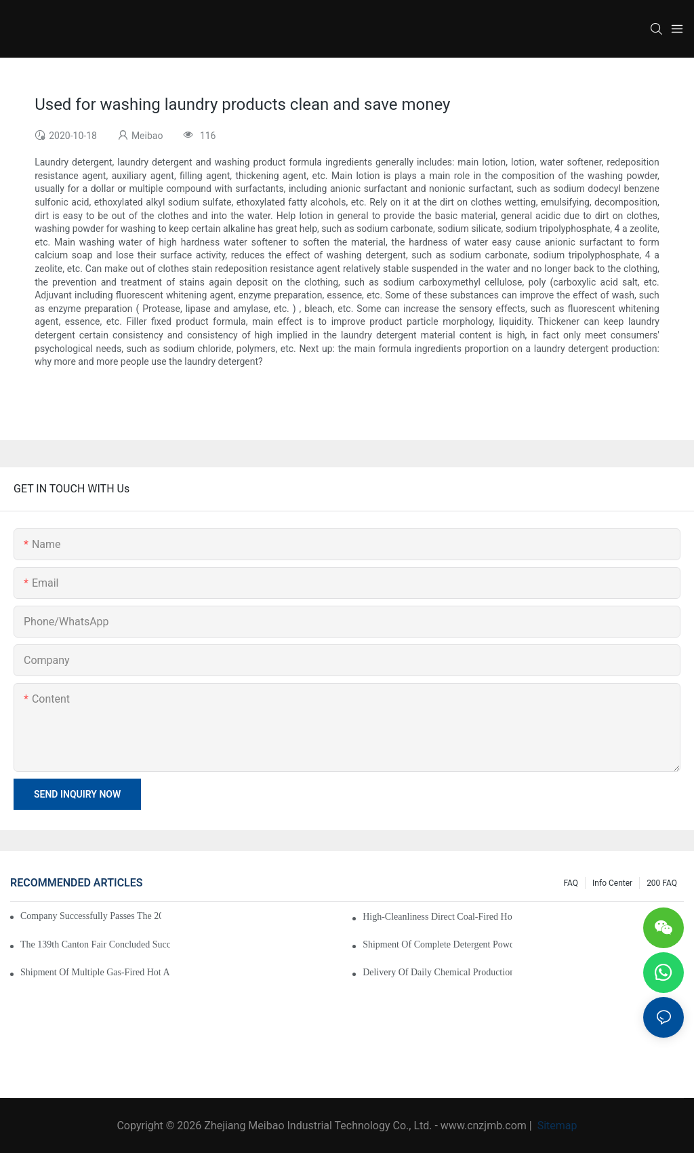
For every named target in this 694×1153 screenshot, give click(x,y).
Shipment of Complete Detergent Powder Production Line (437, 944)
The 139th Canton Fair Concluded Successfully (95, 944)
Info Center (612, 883)
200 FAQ (662, 883)
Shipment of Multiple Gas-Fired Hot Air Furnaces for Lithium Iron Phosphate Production (95, 972)
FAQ (570, 883)
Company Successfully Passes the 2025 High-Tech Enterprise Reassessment (90, 916)
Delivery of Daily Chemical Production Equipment (437, 972)
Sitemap (556, 1125)
